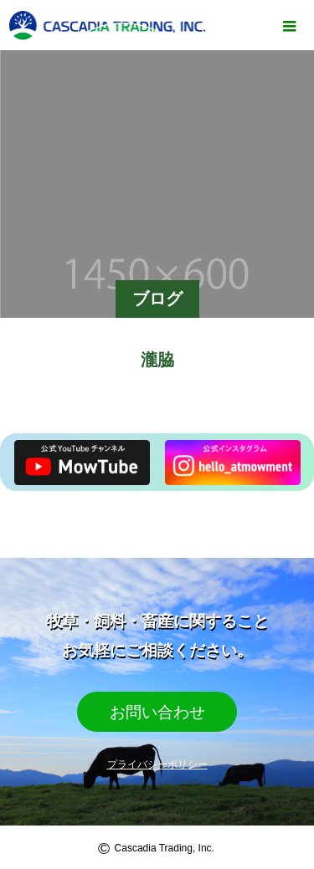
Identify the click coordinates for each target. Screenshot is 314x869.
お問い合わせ (157, 712)
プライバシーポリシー (157, 764)
